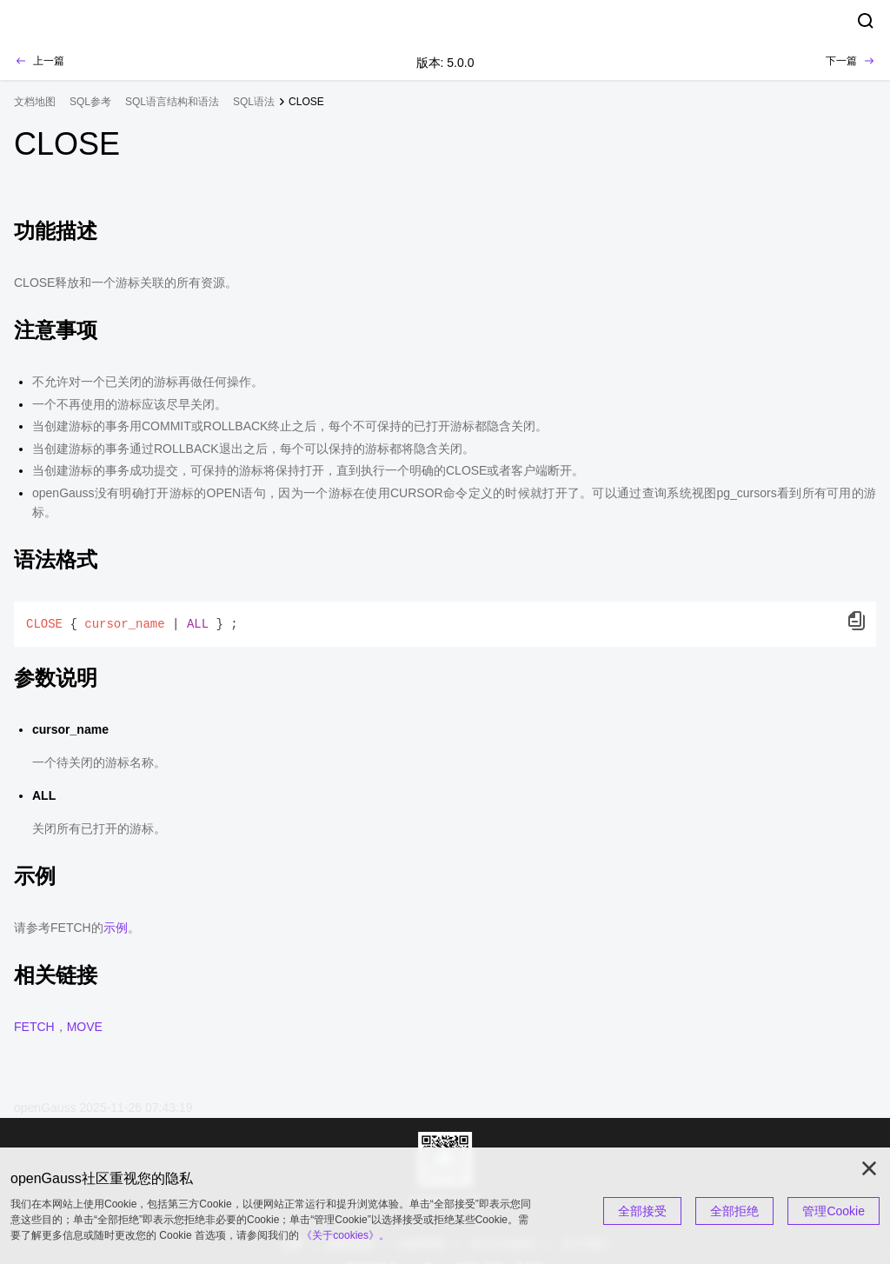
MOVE (85, 1027)
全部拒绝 (734, 1211)
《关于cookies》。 (345, 1235)
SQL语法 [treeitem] (254, 102)
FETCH (34, 1027)
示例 (115, 928)
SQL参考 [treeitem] (90, 102)
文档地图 (35, 102)
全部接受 (642, 1211)
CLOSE (306, 102)
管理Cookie (833, 1211)
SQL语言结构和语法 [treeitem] (172, 102)
